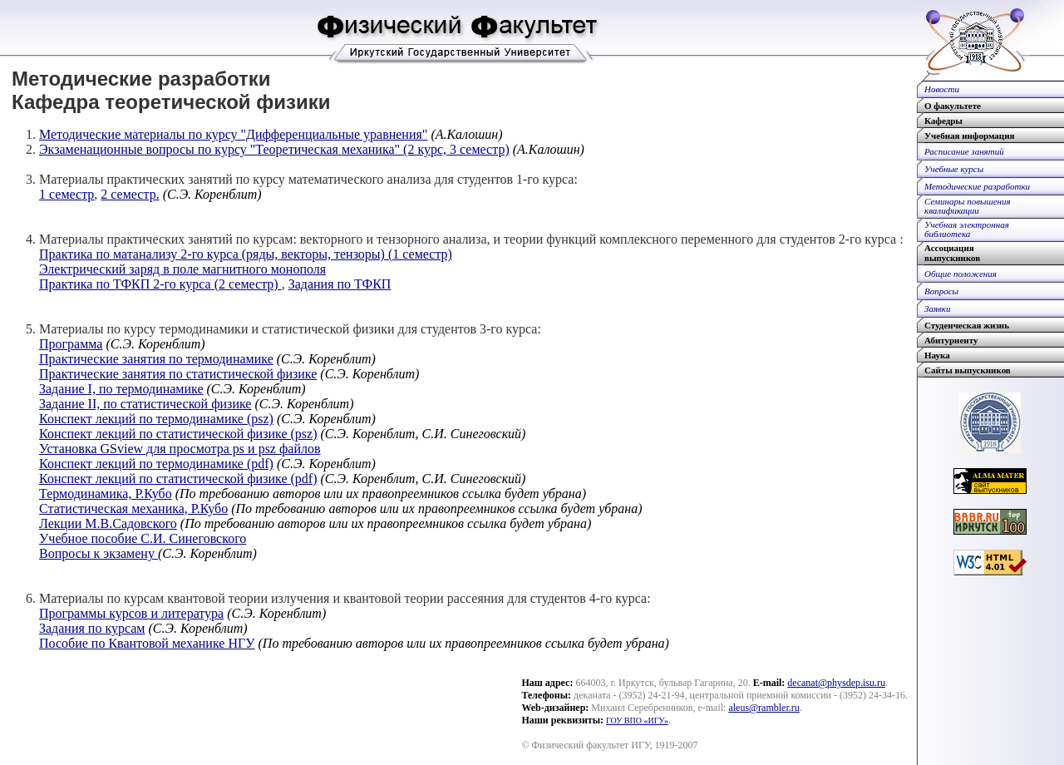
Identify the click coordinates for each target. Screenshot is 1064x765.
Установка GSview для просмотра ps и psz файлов (180, 449)
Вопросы (941, 291)
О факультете (952, 106)
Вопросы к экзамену (98, 553)
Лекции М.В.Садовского (108, 523)
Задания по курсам (92, 628)
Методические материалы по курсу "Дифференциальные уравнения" (233, 134)
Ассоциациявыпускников (952, 253)
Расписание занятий (964, 151)
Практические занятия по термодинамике (156, 359)
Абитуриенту (951, 340)
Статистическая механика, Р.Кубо (133, 508)
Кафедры (943, 121)
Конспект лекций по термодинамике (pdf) (156, 464)
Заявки (937, 308)
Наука (937, 355)
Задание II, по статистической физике (145, 404)
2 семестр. (130, 194)
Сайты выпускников (967, 370)
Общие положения (960, 274)
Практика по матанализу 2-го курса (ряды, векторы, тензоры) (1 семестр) (245, 254)
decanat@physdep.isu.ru (836, 682)
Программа (70, 344)
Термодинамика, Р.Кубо (105, 493)
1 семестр (66, 194)
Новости (941, 89)
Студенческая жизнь (966, 325)
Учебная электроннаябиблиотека (966, 229)
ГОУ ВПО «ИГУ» (637, 720)
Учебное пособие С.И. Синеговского (142, 538)
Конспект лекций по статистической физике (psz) (178, 434)
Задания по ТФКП (340, 284)
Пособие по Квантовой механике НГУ (147, 643)
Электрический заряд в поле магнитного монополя (182, 269)
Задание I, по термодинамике (121, 389)
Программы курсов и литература (131, 613)
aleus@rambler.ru (763, 707)
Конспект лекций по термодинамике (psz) (156, 419)
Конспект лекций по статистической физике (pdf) (178, 478)
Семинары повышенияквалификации (967, 206)
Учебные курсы (953, 169)
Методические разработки (977, 186)
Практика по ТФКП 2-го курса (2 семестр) (160, 284)
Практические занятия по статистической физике (178, 374)
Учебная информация (969, 136)
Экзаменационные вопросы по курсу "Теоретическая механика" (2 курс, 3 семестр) (274, 149)
